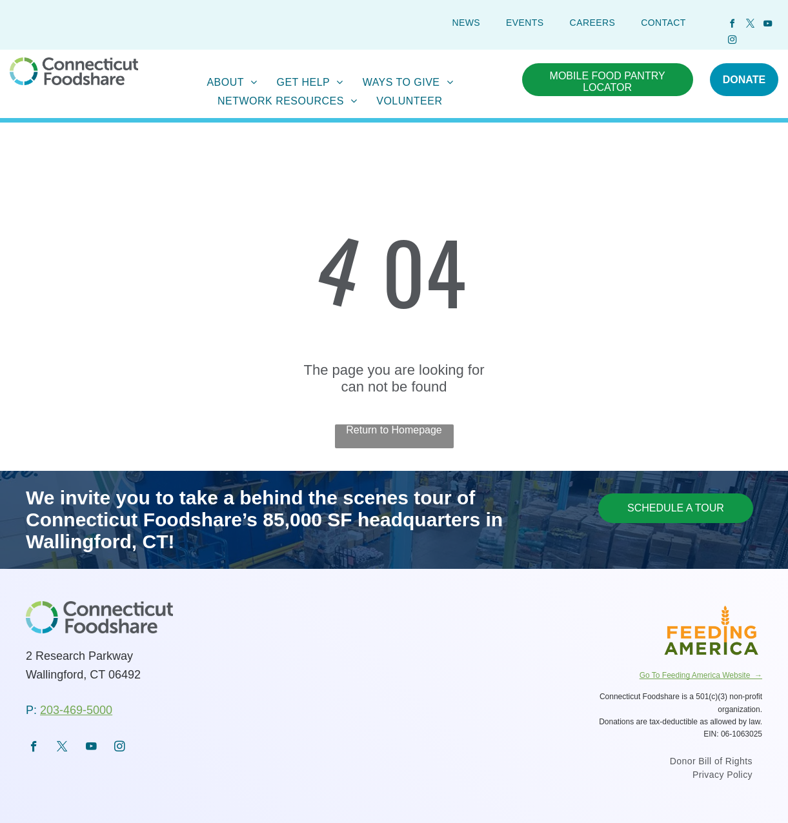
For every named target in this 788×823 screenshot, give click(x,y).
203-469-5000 (76, 710)
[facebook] (732, 25)
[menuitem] (466, 22)
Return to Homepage (394, 429)
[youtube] (768, 25)
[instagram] (732, 42)
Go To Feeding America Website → (701, 675)
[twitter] (749, 25)
